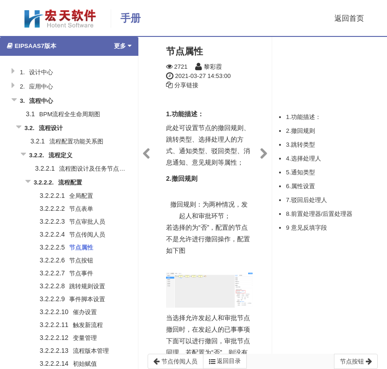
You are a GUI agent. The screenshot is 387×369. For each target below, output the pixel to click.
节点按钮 (81, 260)
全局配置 (81, 195)
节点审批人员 (87, 221)
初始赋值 (85, 363)
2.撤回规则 (300, 130)
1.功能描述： (303, 116)
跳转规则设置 (87, 286)
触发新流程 (88, 324)
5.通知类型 (300, 172)
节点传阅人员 (87, 234)
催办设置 (85, 312)
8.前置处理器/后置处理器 (319, 213)
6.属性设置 (300, 186)
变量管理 (85, 337)
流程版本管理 (91, 350)
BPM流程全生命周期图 (69, 114)
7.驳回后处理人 (306, 199)
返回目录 (225, 361)
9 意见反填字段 (306, 227)
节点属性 (81, 247)
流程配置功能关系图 (76, 141)
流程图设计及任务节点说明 (95, 168)
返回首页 (349, 18)
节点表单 (81, 208)
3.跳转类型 (300, 144)
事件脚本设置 (87, 299)
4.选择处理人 (303, 158)
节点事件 (81, 273)
